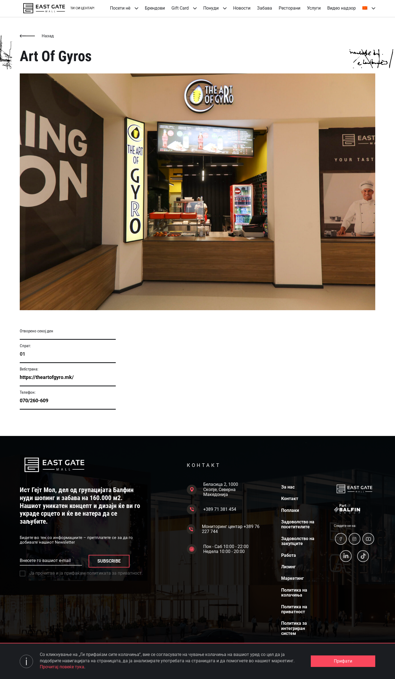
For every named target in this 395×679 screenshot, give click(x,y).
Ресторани (289, 8)
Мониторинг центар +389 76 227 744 (223, 529)
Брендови (155, 8)
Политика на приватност (294, 609)
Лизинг (288, 566)
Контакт (289, 498)
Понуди (215, 8)
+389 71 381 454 (211, 509)
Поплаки (290, 510)
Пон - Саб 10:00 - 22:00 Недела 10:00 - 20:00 (218, 549)
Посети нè (124, 8)
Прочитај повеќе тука (62, 666)
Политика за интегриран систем (294, 628)
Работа (288, 555)
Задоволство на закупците (297, 541)
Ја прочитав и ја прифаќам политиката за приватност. (81, 573)
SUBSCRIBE (109, 561)
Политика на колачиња (294, 593)
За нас (288, 487)
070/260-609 (34, 400)
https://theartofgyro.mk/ (47, 377)
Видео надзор (341, 8)
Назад (37, 36)
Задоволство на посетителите (297, 524)
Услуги (314, 8)
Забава (264, 8)
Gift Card (184, 8)
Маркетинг (292, 578)
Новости (241, 8)
